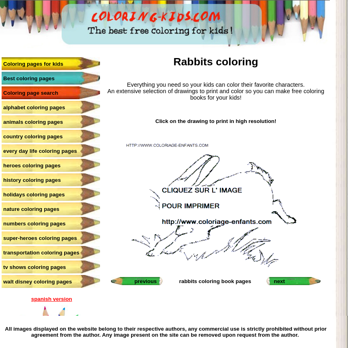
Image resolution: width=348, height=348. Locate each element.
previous (145, 281)
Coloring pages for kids (33, 64)
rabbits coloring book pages (215, 281)
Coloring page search (30, 93)
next (279, 281)
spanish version (51, 299)
